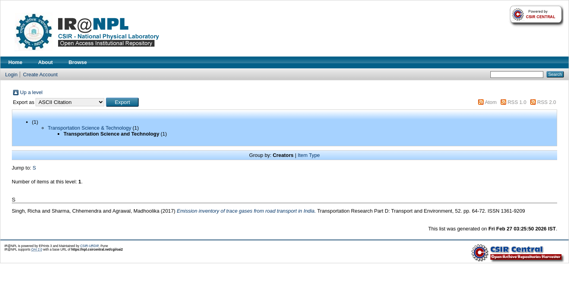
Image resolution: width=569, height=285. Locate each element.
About (45, 62)
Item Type (309, 155)
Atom (491, 102)
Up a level (31, 92)
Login (11, 74)
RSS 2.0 (546, 102)
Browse (78, 62)
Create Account (40, 74)
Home (15, 62)
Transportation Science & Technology (89, 128)
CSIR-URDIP (89, 246)
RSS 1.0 (516, 102)
